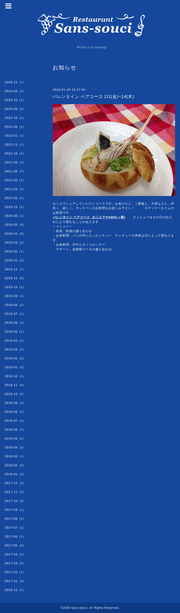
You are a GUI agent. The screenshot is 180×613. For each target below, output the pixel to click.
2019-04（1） (15, 340)
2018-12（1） (15, 376)
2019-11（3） (15, 278)
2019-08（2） (15, 305)
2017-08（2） (15, 518)
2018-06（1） (15, 429)
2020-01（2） (15, 260)
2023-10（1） (15, 100)
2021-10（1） (15, 153)
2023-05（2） (15, 109)
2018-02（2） (15, 465)
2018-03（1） (15, 456)
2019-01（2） (15, 367)
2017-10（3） (15, 501)
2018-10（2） (15, 394)
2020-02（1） (15, 251)
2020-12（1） (15, 207)
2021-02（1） (15, 198)
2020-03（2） (15, 242)
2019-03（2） (15, 349)
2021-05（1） (15, 180)
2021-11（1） (15, 144)
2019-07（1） (15, 314)
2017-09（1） (15, 509)
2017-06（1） (15, 536)
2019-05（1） (15, 331)
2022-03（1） (15, 126)
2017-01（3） (15, 581)
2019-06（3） (15, 322)
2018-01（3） (15, 474)
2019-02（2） (15, 358)
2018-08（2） (15, 412)
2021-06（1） (15, 171)
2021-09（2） (15, 162)
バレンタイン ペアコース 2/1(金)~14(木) (93, 96)
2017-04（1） (15, 554)
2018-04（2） (15, 447)
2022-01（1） (15, 135)
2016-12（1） (15, 590)
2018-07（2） (15, 420)
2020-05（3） (15, 224)
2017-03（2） (15, 563)
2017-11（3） (15, 492)
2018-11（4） (15, 385)
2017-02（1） (15, 572)
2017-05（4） (15, 545)
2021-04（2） (15, 189)
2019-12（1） (15, 269)
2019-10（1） (15, 287)
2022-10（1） (15, 118)
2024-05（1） (15, 91)
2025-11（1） (15, 82)
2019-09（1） (15, 296)
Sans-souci (79, 607)
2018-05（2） (15, 438)
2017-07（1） (15, 527)
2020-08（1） (15, 216)
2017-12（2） (15, 483)
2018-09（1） (15, 403)
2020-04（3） (15, 233)
